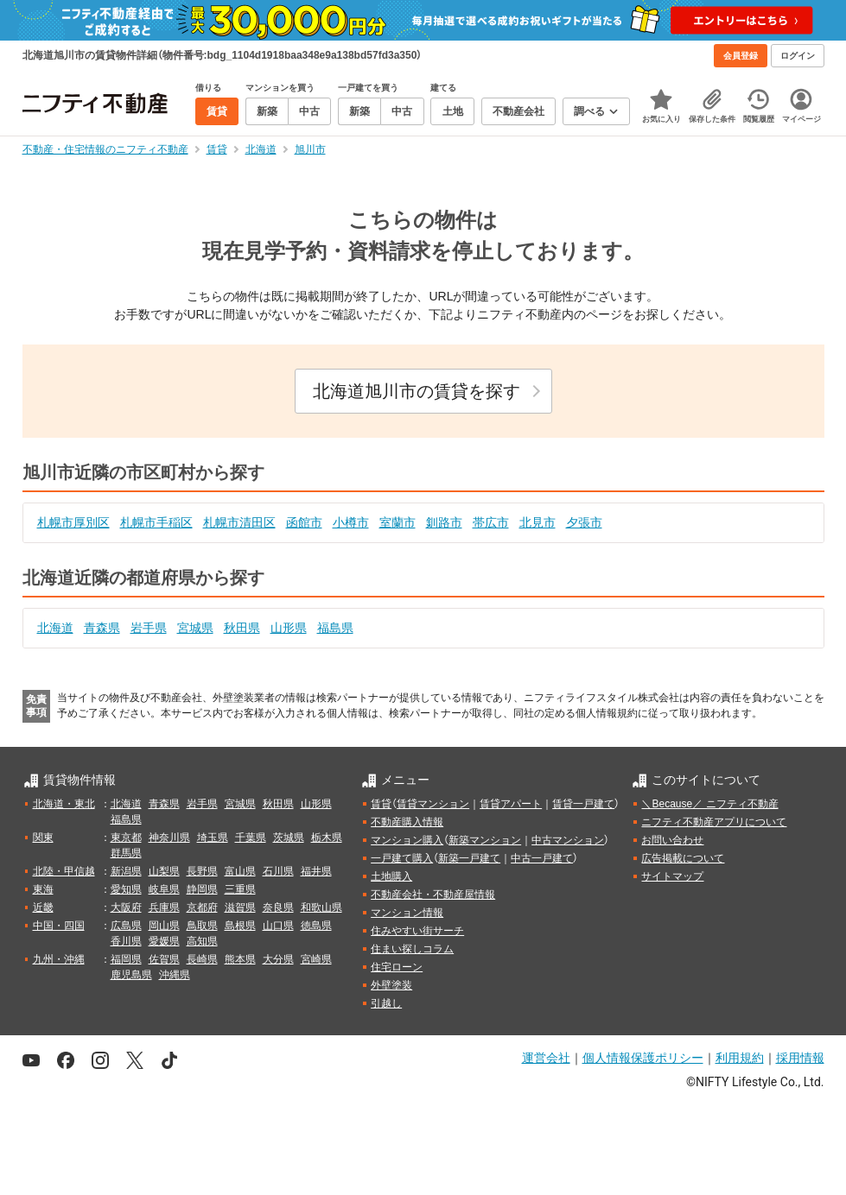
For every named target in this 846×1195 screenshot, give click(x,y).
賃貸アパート (511, 804)
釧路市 (444, 522)
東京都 (126, 837)
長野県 (202, 871)
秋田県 (242, 628)
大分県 (278, 959)
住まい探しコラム (412, 949)
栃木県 (326, 837)
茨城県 (288, 837)
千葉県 (250, 837)
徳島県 (316, 926)
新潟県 (126, 871)
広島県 (126, 926)
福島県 (335, 628)
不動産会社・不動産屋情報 (433, 894)
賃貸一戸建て (583, 804)
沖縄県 (174, 975)
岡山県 (164, 926)
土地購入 (391, 876)
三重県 (240, 889)
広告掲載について (682, 858)
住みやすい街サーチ (417, 931)
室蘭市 (397, 522)
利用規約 (740, 1058)
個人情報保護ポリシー (642, 1058)
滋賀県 (240, 907)
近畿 (43, 907)
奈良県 (278, 907)
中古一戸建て (542, 858)
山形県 (288, 628)
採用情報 (800, 1058)
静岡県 (202, 889)
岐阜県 (164, 889)
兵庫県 (164, 907)
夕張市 (584, 522)
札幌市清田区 (239, 522)
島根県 (240, 926)
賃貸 (381, 804)
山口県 (278, 926)
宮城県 (195, 628)
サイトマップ (672, 876)
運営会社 (546, 1058)
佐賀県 (164, 959)
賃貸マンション (433, 804)
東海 (43, 889)
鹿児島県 (131, 975)
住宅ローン (397, 967)
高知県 (202, 941)
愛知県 (126, 889)
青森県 (102, 628)
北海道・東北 (64, 804)
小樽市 (351, 522)
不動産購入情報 (407, 822)
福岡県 (126, 959)
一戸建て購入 (402, 858)
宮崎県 (316, 959)
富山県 (240, 871)
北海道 (55, 628)
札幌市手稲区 (156, 522)
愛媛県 (164, 941)
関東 (43, 837)
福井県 (316, 871)
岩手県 (148, 628)
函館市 (304, 522)
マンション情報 (407, 913)
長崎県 (202, 959)
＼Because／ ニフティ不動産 (709, 804)
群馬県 (126, 853)
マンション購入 (407, 840)
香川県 (126, 941)
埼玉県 (212, 837)
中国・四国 (59, 926)
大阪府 (126, 907)
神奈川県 (169, 837)
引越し (386, 1003)
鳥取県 (202, 926)
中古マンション (567, 840)
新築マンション (484, 840)
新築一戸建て (469, 858)
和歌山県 (321, 907)
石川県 (278, 871)
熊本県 (240, 959)
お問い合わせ (672, 840)
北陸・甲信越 (64, 871)
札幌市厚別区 (73, 522)
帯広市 (491, 522)
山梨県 (164, 871)
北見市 (537, 522)
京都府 (202, 907)
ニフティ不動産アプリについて (713, 822)
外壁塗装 (391, 985)
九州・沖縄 (59, 959)
